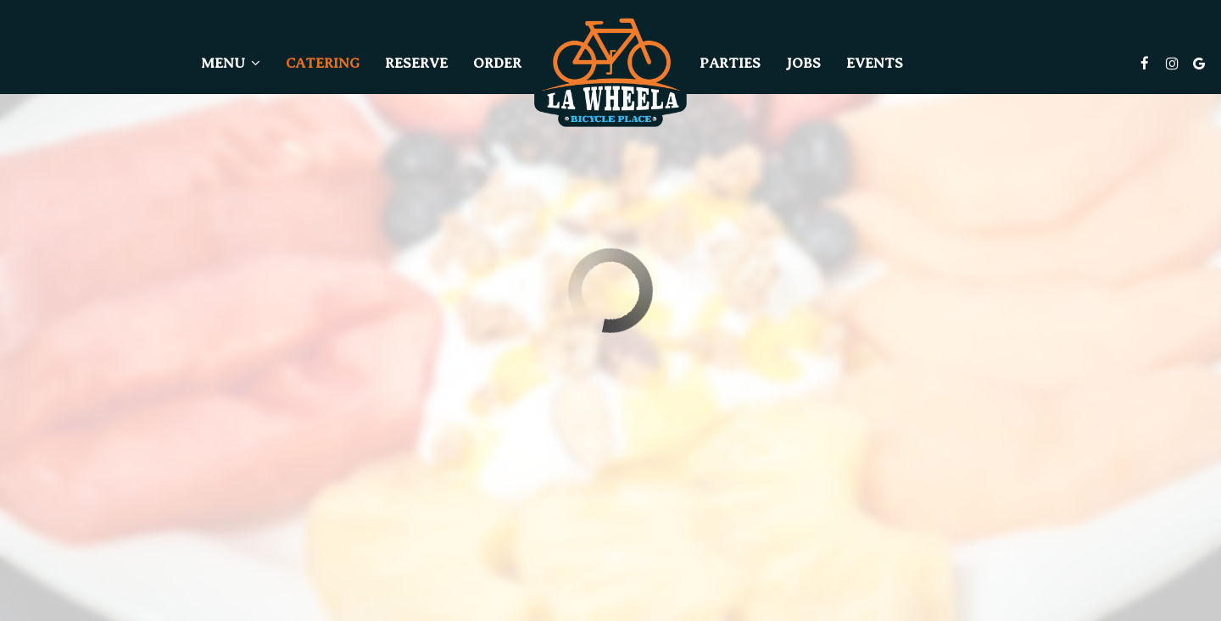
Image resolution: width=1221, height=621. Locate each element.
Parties (730, 63)
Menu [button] (230, 63)
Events (874, 63)
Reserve (416, 63)
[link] (610, 70)
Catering (323, 63)
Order (497, 63)
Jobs (803, 63)
